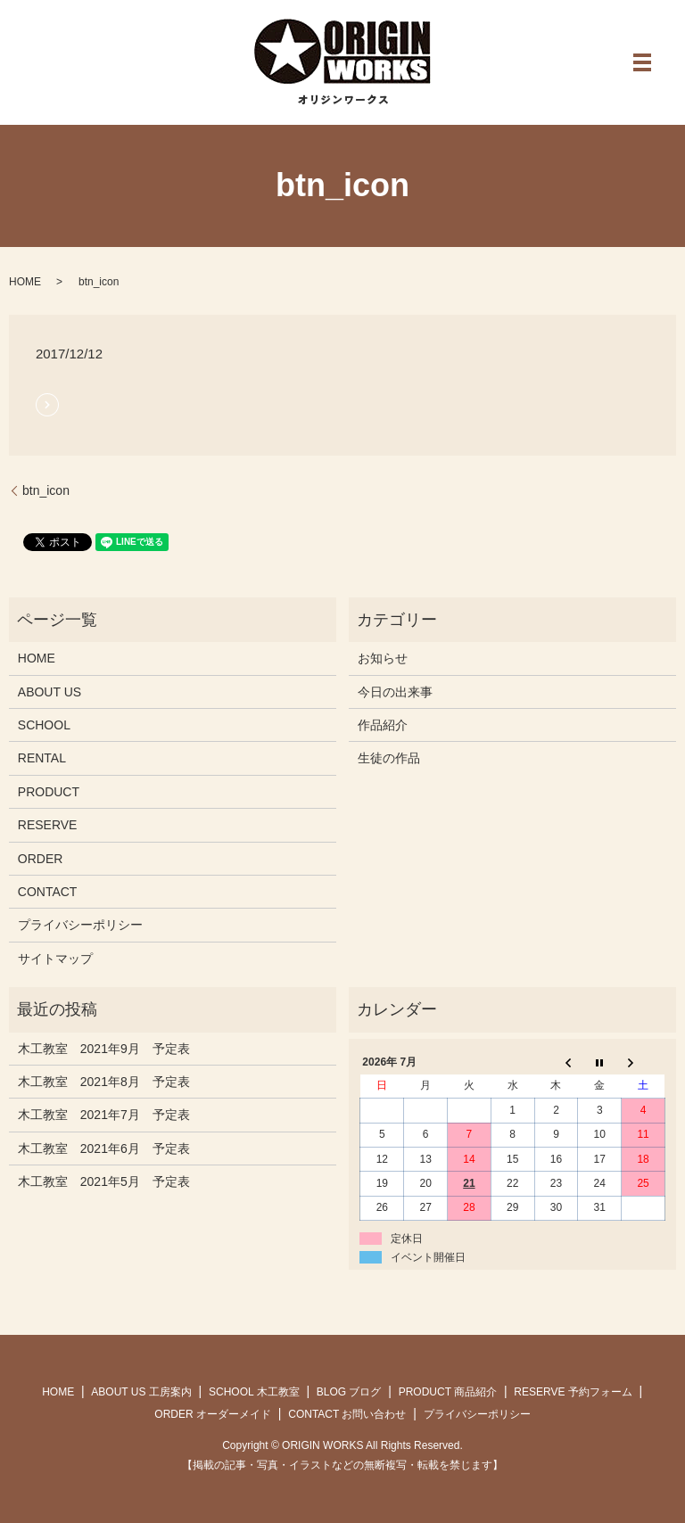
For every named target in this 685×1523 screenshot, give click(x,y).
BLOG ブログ (349, 1392)
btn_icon (46, 490)
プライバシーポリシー (80, 925)
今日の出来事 (395, 692)
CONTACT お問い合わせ (347, 1414)
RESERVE (48, 825)
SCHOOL (44, 725)
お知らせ (383, 658)
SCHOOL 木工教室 (254, 1392)
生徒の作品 (389, 758)
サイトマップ (55, 958)
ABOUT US (49, 692)
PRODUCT (48, 792)
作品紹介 (383, 725)
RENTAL (42, 758)
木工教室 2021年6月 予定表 (104, 1148)
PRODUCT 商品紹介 (448, 1392)
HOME (25, 282)
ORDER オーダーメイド (212, 1414)
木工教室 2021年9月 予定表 (104, 1048)
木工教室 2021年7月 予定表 (104, 1114)
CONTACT (48, 892)
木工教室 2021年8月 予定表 (104, 1081)
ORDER (40, 859)
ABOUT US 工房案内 (141, 1392)
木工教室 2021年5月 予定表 (104, 1181)
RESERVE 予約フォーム (572, 1392)
